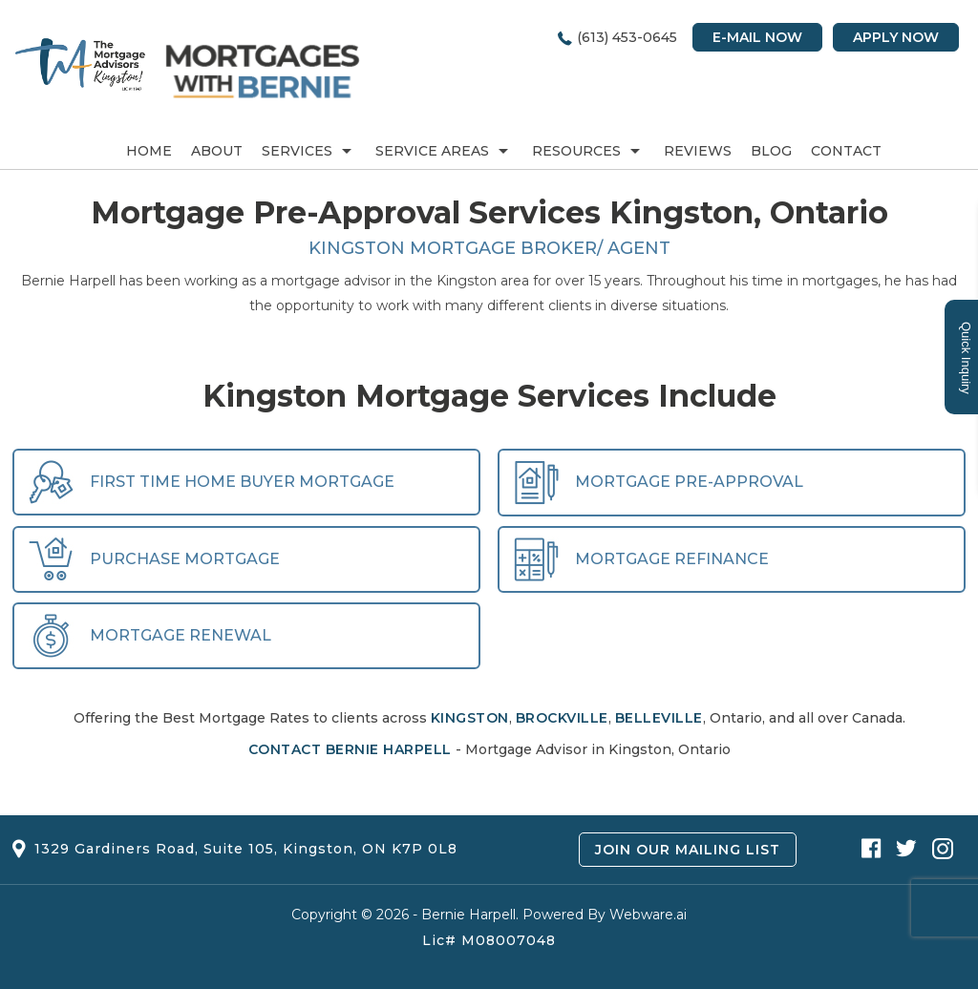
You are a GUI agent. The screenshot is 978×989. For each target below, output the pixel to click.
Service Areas (432, 150)
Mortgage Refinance (641, 559)
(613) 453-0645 (627, 37)
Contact (846, 150)
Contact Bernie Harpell (350, 749)
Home (149, 150)
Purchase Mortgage (154, 559)
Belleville (659, 717)
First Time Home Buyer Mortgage (211, 481)
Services (297, 150)
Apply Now (896, 37)
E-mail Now (757, 37)
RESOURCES (576, 150)
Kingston (470, 717)
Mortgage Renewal (150, 635)
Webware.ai (648, 914)
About (217, 150)
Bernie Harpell (468, 914)
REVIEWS (698, 150)
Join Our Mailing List (687, 849)
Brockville (562, 717)
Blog (771, 150)
